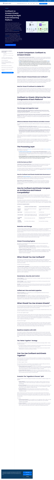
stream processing (47, 149)
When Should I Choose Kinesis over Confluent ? (8, 54)
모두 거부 (27, 474)
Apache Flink (29, 149)
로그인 (45, 0)
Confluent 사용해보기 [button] (43, 3)
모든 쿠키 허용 (27, 472)
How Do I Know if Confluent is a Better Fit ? (8, 56)
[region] (17, 474)
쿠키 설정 (27, 476)
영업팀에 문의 (49, 0)
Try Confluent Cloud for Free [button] (7, 72)
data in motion (17, 30)
